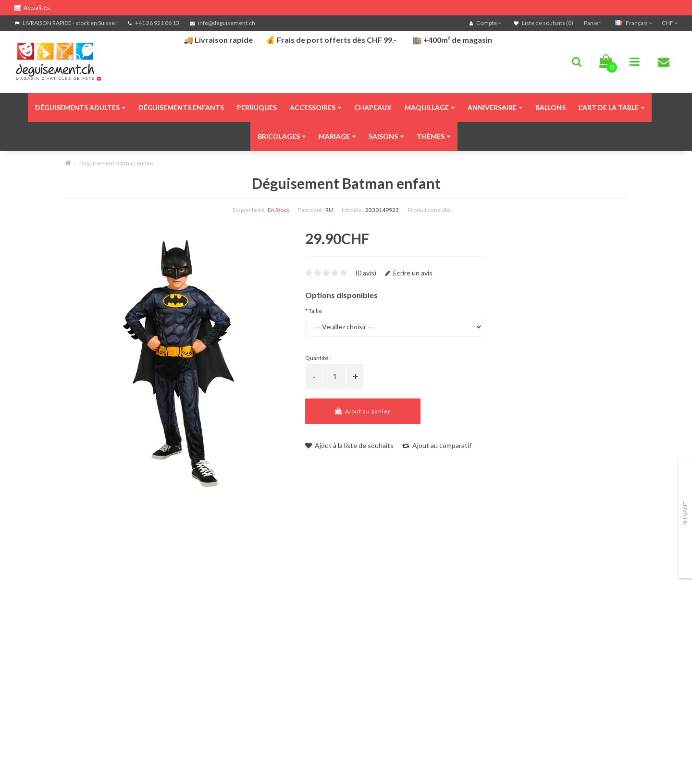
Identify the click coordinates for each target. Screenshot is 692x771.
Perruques (257, 107)
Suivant (685, 513)
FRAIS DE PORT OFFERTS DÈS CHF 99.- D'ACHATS (101, 6)
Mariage (337, 136)
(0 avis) (366, 273)
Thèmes (433, 136)
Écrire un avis (408, 273)
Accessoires (315, 107)
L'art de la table (611, 107)
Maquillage (430, 107)
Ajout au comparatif (436, 445)
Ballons (550, 107)
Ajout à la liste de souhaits (349, 445)
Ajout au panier (363, 411)
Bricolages (282, 136)
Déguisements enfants (181, 107)
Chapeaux (373, 107)
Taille (315, 310)
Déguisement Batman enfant (116, 163)
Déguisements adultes (80, 107)
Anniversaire (495, 107)
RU (329, 209)
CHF (670, 22)
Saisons (386, 136)
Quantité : (318, 357)
